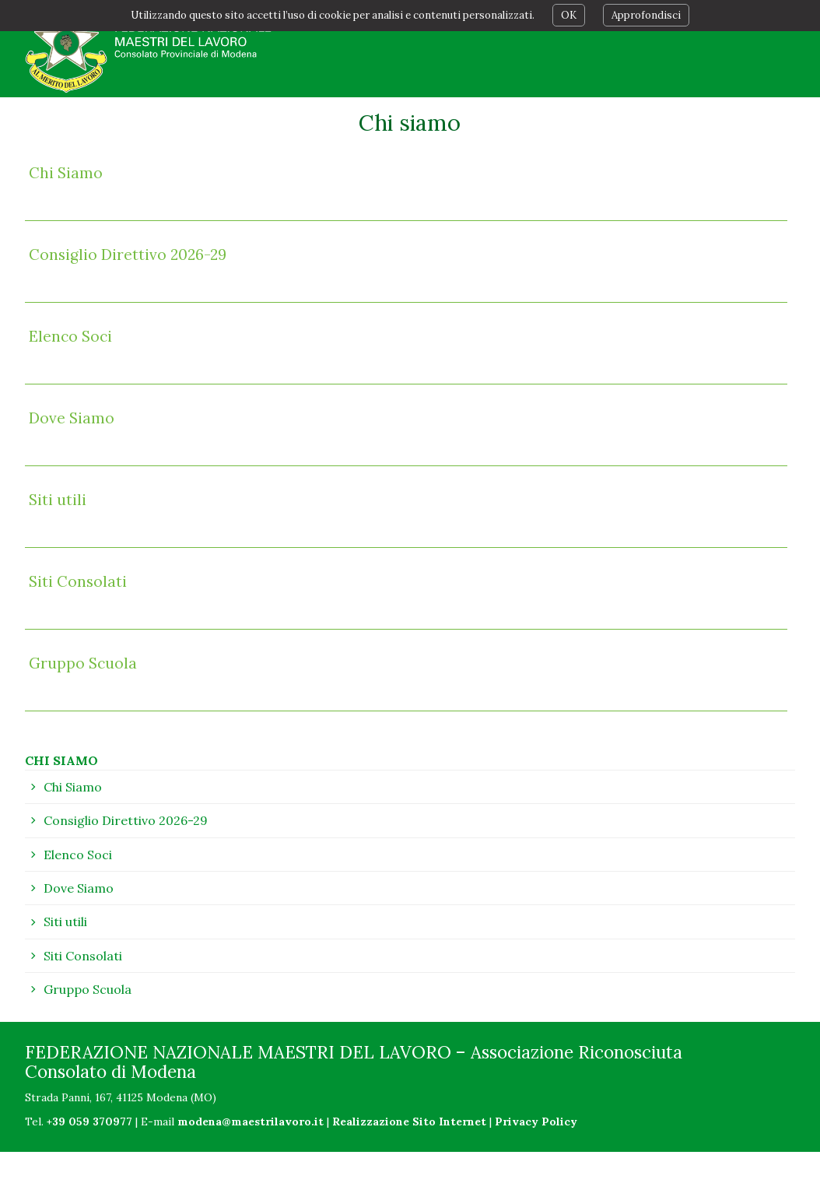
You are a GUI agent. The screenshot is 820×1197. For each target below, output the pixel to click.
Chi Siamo (66, 172)
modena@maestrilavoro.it (250, 1122)
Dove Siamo (71, 418)
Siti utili (57, 499)
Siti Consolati (78, 581)
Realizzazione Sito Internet (409, 1122)
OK (568, 15)
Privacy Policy (536, 1122)
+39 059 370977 (89, 1122)
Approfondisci (646, 15)
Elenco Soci (70, 336)
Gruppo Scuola (83, 663)
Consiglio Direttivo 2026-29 (127, 254)
